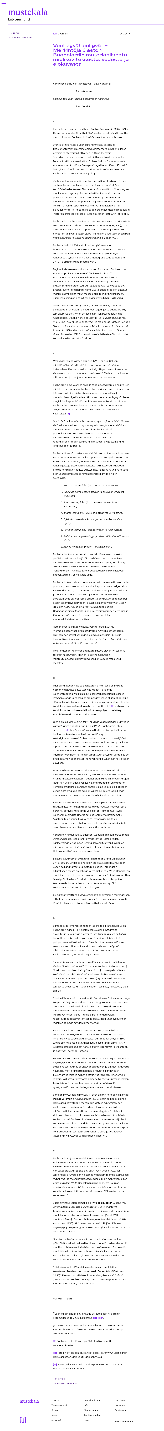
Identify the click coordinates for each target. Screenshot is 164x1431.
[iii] (111, 706)
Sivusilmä (56, 1420)
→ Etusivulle (14, 33)
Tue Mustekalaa (92, 1415)
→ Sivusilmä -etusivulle (20, 38)
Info (86, 1405)
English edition (92, 1400)
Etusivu (55, 1400)
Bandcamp (120, 1410)
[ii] (68, 413)
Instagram (120, 1405)
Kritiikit (56, 1410)
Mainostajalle (91, 1410)
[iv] (66, 730)
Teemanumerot (59, 1405)
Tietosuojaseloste (124, 1421)
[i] (97, 261)
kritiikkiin (98, 1317)
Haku (86, 1420)
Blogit (55, 1415)
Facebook (120, 1400)
